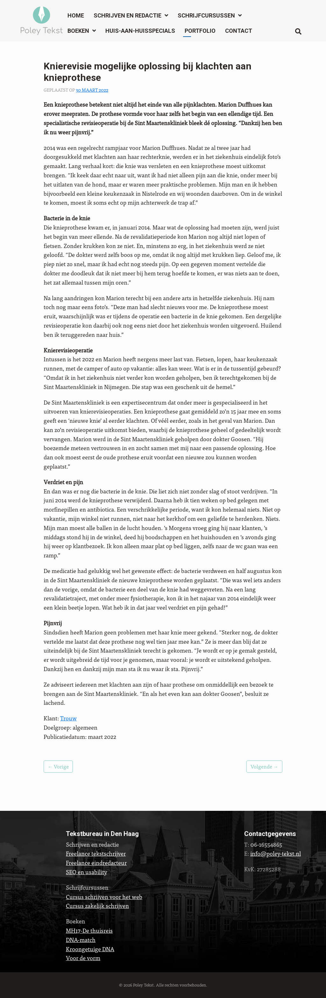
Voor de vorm (83, 957)
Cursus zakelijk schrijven (97, 905)
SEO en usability (86, 871)
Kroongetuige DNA (90, 948)
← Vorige (58, 766)
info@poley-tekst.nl (275, 853)
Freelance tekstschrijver (96, 853)
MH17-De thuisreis (89, 930)
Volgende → (264, 766)
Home (75, 15)
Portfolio (200, 30)
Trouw (68, 718)
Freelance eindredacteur (96, 862)
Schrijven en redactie (127, 15)
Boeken (78, 30)
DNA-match (81, 939)
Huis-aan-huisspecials (140, 30)
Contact (238, 30)
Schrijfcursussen (206, 15)
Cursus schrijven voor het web (104, 896)
